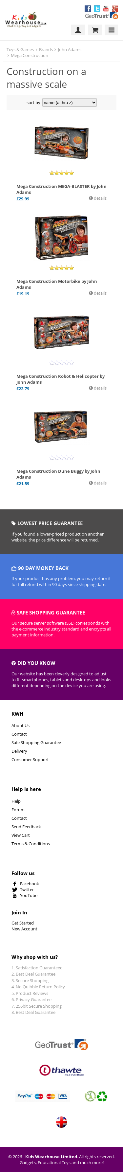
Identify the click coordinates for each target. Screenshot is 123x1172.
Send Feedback (26, 827)
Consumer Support (30, 759)
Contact (19, 734)
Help (16, 801)
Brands (46, 49)
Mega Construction (29, 55)
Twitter (27, 889)
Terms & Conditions (30, 844)
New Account (24, 929)
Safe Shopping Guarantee (36, 742)
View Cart (20, 835)
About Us (20, 725)
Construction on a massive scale (46, 77)
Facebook (29, 884)
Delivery (19, 751)
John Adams (69, 49)
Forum (18, 810)
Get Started (22, 923)
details (100, 198)
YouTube (28, 895)
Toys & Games (20, 49)
